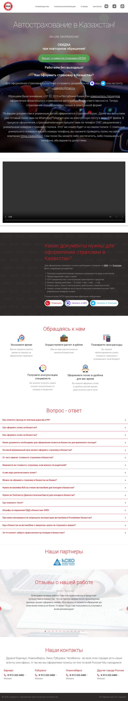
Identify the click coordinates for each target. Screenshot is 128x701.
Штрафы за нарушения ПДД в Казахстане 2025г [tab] (25, 510)
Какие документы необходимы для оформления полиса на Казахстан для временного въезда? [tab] (49, 442)
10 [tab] (79, 631)
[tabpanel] (64, 600)
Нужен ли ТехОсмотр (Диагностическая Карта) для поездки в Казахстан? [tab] (38, 495)
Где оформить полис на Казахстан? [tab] (19, 427)
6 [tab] (64, 631)
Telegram (103, 83)
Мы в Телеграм (114, 6)
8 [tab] (71, 631)
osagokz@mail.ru (64, 88)
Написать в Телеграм (106, 303)
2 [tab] (49, 631)
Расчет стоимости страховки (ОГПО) (64, 58)
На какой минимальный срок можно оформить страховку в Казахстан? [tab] (37, 450)
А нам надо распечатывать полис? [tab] (19, 472)
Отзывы (84, 6)
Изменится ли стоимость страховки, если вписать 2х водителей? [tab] (34, 465)
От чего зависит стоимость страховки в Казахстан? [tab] (27, 457)
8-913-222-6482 (16, 675)
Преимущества (42, 6)
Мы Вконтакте (106, 6)
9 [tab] (75, 631)
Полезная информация (65, 6)
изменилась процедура (105, 96)
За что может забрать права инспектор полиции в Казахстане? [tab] (33, 532)
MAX (92, 83)
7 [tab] (67, 631)
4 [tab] (56, 631)
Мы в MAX (122, 6)
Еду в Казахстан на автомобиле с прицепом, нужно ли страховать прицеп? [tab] (39, 525)
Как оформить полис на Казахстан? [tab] (19, 435)
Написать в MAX (79, 303)
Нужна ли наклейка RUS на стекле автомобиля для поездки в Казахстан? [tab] (38, 487)
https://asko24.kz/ (32, 136)
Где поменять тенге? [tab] (12, 503)
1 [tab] (45, 631)
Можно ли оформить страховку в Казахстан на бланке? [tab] (29, 480)
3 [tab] (53, 631)
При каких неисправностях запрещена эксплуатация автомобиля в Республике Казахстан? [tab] (47, 518)
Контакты (97, 6)
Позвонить (56, 303)
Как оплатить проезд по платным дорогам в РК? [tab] (26, 420)
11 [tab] (83, 631)
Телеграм (116, 265)
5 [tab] (60, 631)
